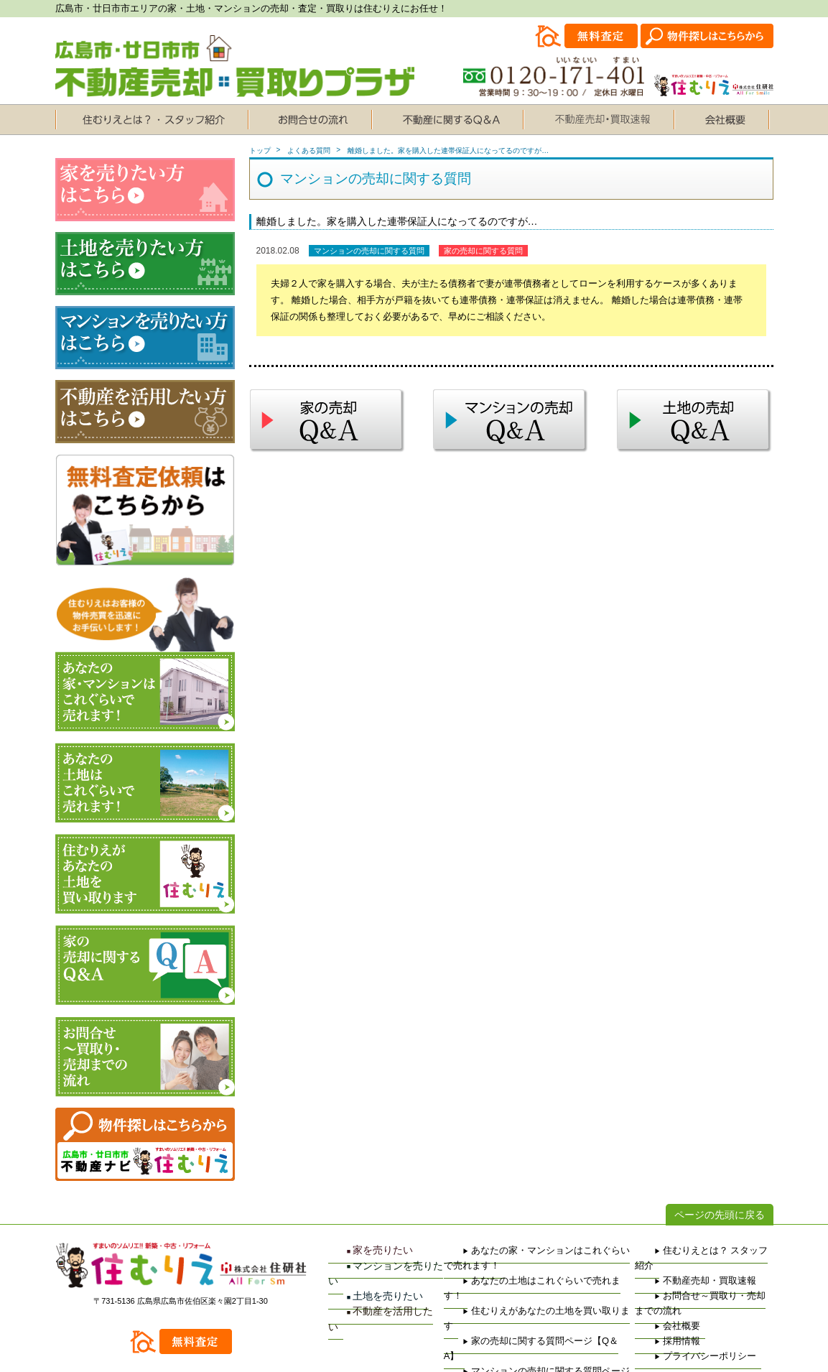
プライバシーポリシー (679, 1326)
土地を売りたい (364, 1281)
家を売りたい (360, 1251)
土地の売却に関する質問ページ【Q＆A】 (518, 1326)
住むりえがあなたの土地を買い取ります (517, 1281)
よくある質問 (308, 150)
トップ (260, 150)
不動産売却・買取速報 (679, 1266)
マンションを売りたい (377, 1266)
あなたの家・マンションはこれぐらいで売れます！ (535, 1251)
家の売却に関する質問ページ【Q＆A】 (514, 1296)
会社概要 (657, 1296)
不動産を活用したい (372, 1296)
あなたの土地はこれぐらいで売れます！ (517, 1266)
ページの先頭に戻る (719, 1214)
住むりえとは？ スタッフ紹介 (691, 1251)
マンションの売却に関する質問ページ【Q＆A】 (529, 1311)
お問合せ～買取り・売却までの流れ (700, 1281)
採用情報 (657, 1311)
